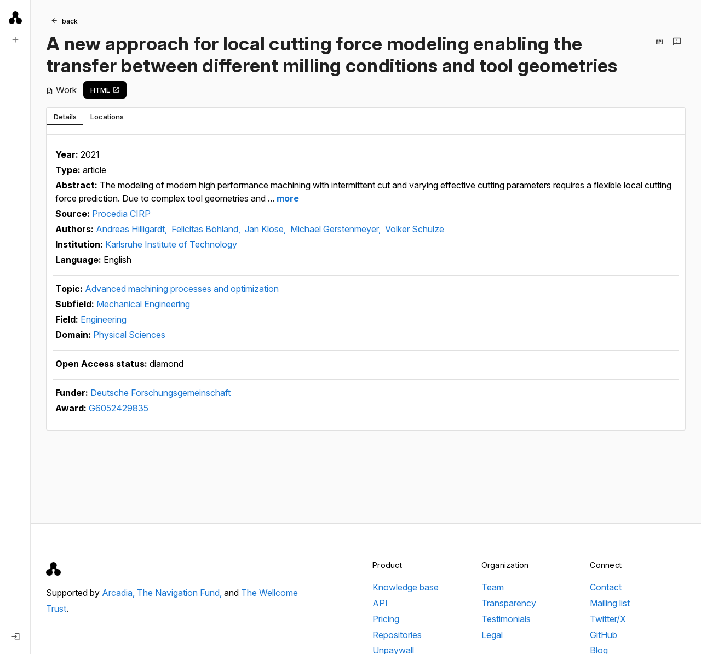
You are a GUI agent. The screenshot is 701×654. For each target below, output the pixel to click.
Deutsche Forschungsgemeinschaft (160, 392)
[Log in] (15, 636)
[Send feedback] (677, 41)
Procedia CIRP (121, 213)
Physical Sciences (129, 334)
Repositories (397, 634)
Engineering (104, 319)
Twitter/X (608, 618)
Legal (492, 634)
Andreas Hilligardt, (132, 228)
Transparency (508, 603)
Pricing (385, 618)
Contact (606, 587)
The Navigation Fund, (180, 592)
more (286, 198)
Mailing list (610, 603)
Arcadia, (119, 592)
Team (492, 587)
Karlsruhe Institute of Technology (171, 244)
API (380, 603)
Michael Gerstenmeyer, (336, 228)
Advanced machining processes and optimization (182, 288)
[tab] (65, 116)
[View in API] (659, 41)
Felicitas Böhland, (207, 228)
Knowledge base (405, 587)
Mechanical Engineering (143, 304)
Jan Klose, (266, 228)
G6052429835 (118, 408)
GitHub (603, 634)
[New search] (15, 39)
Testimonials (506, 618)
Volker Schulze (414, 228)
